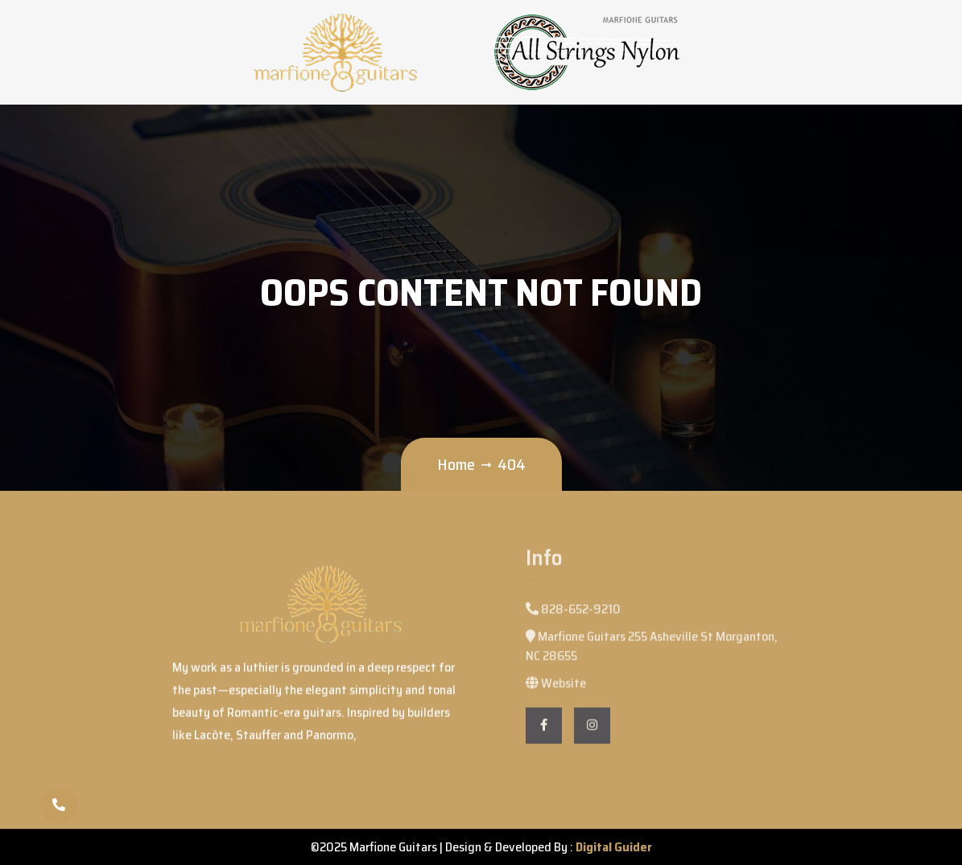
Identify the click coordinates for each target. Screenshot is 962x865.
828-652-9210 (573, 614)
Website (556, 688)
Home (456, 464)
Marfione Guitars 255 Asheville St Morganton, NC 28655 (652, 651)
